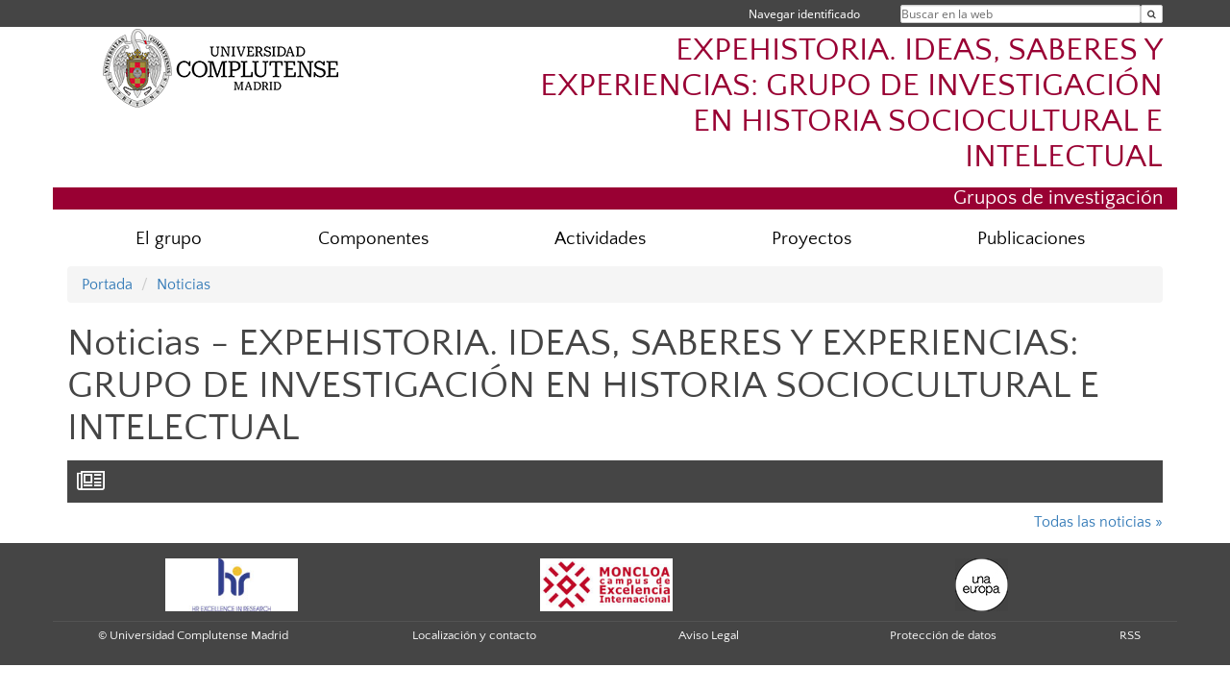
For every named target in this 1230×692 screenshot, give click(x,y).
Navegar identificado (804, 14)
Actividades (600, 239)
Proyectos (811, 239)
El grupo (168, 239)
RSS (1130, 635)
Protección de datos (943, 635)
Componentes (373, 239)
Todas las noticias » (1098, 522)
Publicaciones (1031, 239)
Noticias (183, 284)
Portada (107, 284)
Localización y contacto (474, 635)
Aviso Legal (708, 635)
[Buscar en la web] (1152, 14)
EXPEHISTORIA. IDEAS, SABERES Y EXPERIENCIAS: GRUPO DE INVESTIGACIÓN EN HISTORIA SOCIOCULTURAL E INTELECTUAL (851, 104)
